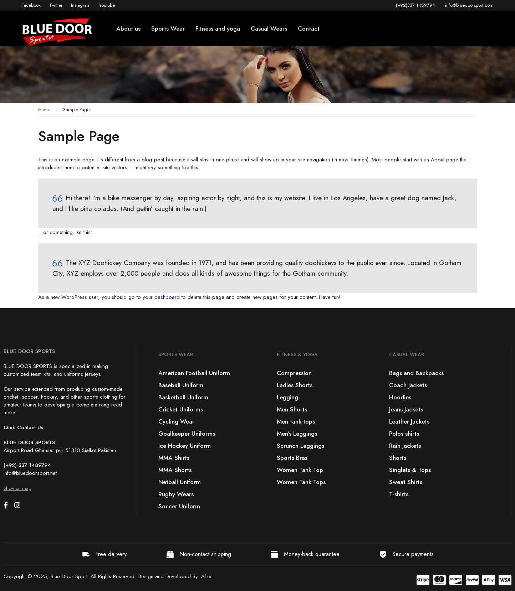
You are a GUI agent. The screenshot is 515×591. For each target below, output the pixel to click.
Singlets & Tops (410, 470)
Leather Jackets (409, 421)
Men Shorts (292, 409)
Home (44, 109)
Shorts (397, 457)
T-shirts (398, 494)
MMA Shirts (173, 457)
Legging (287, 397)
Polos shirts (404, 433)
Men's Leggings (297, 433)
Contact (309, 28)
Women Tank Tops (301, 482)
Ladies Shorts (294, 385)
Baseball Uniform (180, 385)
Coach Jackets (408, 385)
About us (128, 28)
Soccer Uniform (179, 506)
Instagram (81, 5)
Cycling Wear (176, 421)
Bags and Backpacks (416, 373)
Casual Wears (269, 28)
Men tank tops (296, 421)
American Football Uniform (194, 373)
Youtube (107, 5)
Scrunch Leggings (300, 445)
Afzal (207, 576)
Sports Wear (168, 28)
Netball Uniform (179, 482)
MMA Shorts (175, 470)
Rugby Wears (176, 494)
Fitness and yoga (217, 28)
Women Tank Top (300, 470)
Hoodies (400, 397)
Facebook (31, 5)
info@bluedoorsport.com (469, 5)
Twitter (55, 5)
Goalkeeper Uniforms (186, 433)
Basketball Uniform (183, 397)
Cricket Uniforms (180, 409)
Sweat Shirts (405, 482)
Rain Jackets (405, 445)
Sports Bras (292, 457)
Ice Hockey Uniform (184, 445)
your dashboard (161, 297)
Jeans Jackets (406, 409)
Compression (294, 373)
